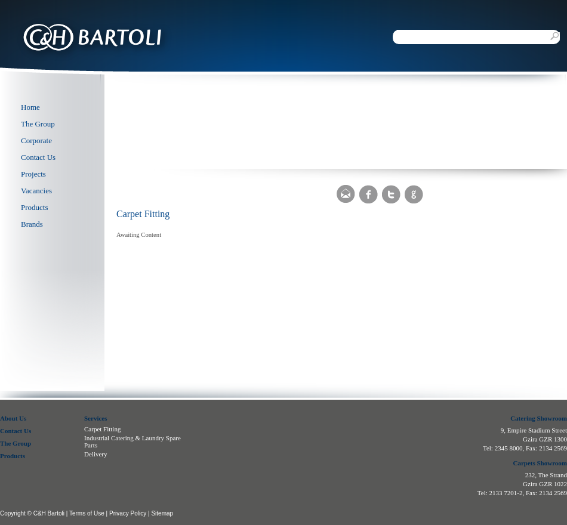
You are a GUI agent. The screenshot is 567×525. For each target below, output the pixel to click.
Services (95, 418)
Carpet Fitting (102, 429)
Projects (33, 173)
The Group (38, 123)
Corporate (36, 140)
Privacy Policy (127, 513)
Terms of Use (86, 513)
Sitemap (162, 513)
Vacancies (36, 190)
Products (34, 207)
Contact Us (38, 157)
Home (30, 107)
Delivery (95, 454)
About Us (13, 418)
